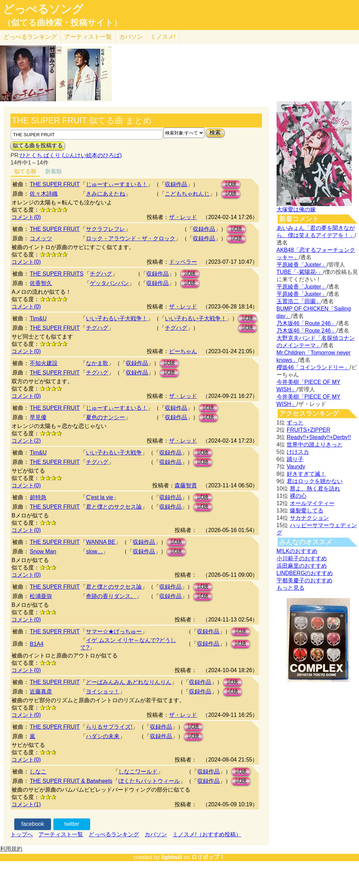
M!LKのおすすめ (297, 551)
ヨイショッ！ (102, 691)
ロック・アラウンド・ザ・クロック (130, 238)
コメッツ (41, 238)
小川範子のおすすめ (302, 558)
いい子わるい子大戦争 (114, 453)
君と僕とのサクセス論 (114, 507)
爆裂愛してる (306, 511)
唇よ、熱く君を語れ (315, 489)
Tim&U (38, 318)
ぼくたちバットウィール (149, 781)
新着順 (53, 171)
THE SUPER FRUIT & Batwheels (71, 781)
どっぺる (30, 37)
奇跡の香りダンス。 (111, 596)
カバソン (131, 37)
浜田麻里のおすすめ (302, 566)
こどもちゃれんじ (187, 194)
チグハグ (101, 274)
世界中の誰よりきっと (315, 445)
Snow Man (43, 551)
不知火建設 (44, 363)
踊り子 (295, 459)
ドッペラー (183, 262)
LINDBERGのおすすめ (305, 573)
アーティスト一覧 (60, 834)
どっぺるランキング (114, 834)
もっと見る (291, 588)
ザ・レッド (183, 217)
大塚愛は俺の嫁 (296, 209)
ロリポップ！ (208, 857)
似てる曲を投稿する (38, 145)
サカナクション (309, 518)
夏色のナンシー (105, 417)
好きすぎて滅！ (306, 474)
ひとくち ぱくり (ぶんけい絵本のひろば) (71, 155)
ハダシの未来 (102, 736)
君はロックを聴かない (315, 481)
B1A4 (36, 644)
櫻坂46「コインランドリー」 (313, 367)
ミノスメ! (163, 37)
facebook (32, 824)
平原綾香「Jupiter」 (302, 265)
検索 (215, 133)
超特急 (38, 497)
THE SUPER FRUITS (56, 274)
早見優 (38, 417)
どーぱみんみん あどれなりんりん (128, 682)
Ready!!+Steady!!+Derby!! (319, 437)
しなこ (38, 771)
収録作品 (176, 184)
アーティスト (88, 37)
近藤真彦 (41, 691)
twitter (71, 824)
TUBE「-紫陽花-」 (300, 272)
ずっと (295, 422)
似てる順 (25, 171)
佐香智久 (41, 283)
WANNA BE (100, 542)
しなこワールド (137, 771)
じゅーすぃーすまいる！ (116, 184)
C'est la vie (99, 497)
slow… (94, 551)
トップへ (21, 834)
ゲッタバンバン (109, 283)
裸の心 (298, 496)
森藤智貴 (186, 485)
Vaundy (296, 467)
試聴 (230, 184)
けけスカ (298, 452)
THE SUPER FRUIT (55, 184)
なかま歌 (97, 363)
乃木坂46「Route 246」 (307, 323)
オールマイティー (312, 503)
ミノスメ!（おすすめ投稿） (207, 834)
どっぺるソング (43, 9)
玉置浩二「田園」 (299, 301)
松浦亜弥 (41, 596)
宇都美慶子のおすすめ (304, 580)
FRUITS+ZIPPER (308, 430)
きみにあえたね (105, 194)
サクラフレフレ (105, 229)
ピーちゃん (183, 351)
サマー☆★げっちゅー (114, 631)
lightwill (171, 857)
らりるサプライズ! (109, 727)
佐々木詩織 (44, 194)
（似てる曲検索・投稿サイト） (62, 22)
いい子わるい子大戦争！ (116, 318)
